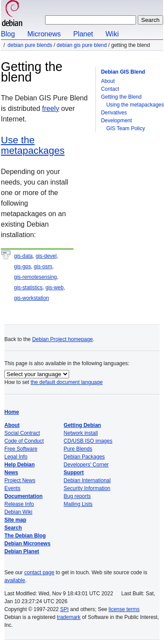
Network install (81, 433)
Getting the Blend (121, 97)
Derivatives (114, 113)
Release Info (19, 504)
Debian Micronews (27, 543)
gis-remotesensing (35, 277)
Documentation (23, 496)
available (14, 580)
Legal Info (16, 457)
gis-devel (45, 256)
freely (50, 108)
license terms (124, 609)
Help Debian (19, 465)
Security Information (87, 488)
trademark (68, 617)
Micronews (43, 34)
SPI (64, 609)
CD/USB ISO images (88, 441)
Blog (8, 34)
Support (74, 472)
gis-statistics (28, 287)
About (108, 81)
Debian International (87, 480)
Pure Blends (78, 449)
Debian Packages (84, 457)
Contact (110, 89)
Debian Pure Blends (29, 45)
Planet (83, 34)
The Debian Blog (25, 536)
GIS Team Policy (125, 128)
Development (116, 120)
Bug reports (77, 496)
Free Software (20, 449)
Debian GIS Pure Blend (81, 45)
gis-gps (22, 266)
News (11, 472)
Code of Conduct (24, 441)
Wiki (112, 34)
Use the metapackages (33, 145)
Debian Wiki (18, 512)
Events (12, 488)
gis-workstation (31, 298)
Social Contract (22, 433)
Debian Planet (21, 551)
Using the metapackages (135, 105)
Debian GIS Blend (123, 72)
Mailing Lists (78, 504)
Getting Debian (82, 425)
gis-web (54, 287)
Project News (19, 480)
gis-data (23, 256)
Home (11, 412)
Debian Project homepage (62, 339)
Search (13, 528)
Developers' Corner (86, 465)
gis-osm (43, 266)
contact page (39, 572)
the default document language (67, 382)
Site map (15, 520)
